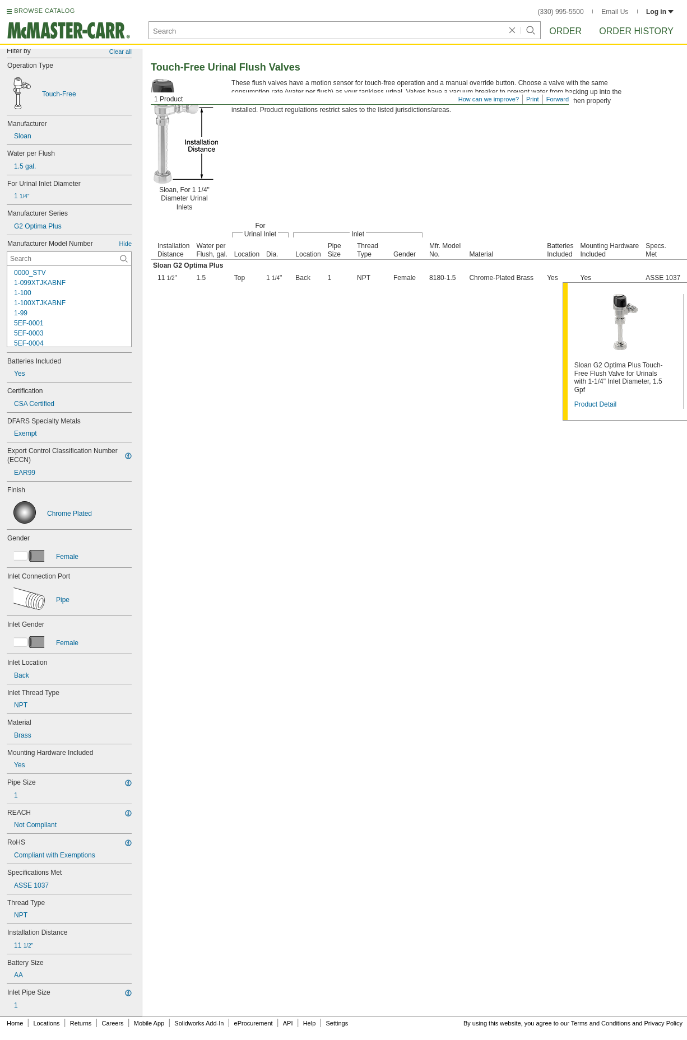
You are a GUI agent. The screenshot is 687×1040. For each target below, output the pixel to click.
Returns (81, 1023)
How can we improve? (488, 99)
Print (532, 99)
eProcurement (253, 1023)
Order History (636, 31)
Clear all (120, 51)
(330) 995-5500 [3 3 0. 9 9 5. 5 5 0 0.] (561, 12)
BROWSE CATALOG (44, 10)
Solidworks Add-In (199, 1023)
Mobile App (149, 1023)
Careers (112, 1023)
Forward (557, 99)
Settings (337, 1023)
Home (15, 1023)
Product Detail (595, 404)
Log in (660, 12)
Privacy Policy (663, 1023)
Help (309, 1023)
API (288, 1023)
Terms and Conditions (600, 1023)
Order (565, 31)
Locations (47, 1023)
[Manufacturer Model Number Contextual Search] (69, 258)
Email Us (614, 12)
